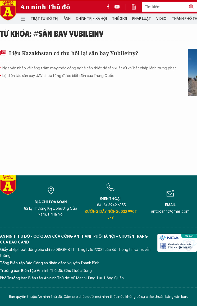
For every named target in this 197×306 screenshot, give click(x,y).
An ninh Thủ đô (45, 7)
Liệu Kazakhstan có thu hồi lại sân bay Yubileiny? (69, 53)
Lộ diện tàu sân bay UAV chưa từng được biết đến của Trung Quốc (58, 76)
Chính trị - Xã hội (91, 18)
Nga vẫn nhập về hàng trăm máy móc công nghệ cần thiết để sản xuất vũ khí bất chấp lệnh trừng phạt (89, 68)
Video (161, 18)
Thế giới (119, 18)
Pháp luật (141, 18)
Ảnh (67, 18)
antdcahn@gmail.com (170, 211)
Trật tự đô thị (44, 18)
